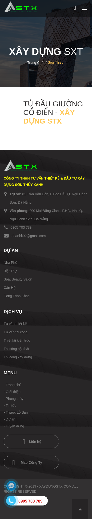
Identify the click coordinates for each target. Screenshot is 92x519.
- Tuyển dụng (14, 426)
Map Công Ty (27, 463)
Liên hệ (32, 442)
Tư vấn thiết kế (15, 324)
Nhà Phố (10, 263)
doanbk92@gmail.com (29, 236)
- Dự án (9, 419)
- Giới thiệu (12, 392)
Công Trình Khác (16, 296)
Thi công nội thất (16, 349)
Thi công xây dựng (18, 357)
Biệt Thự (10, 271)
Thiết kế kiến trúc (17, 340)
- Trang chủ (12, 385)
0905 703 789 (21, 227)
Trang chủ (35, 63)
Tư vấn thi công (15, 332)
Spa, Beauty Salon (18, 279)
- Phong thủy (14, 399)
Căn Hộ (9, 288)
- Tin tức (10, 405)
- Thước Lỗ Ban (16, 412)
